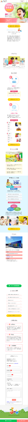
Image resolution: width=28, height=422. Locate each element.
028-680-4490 (8, 256)
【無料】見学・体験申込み (14, 26)
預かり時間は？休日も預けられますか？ (13, 297)
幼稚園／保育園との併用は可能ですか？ (13, 294)
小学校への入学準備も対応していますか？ (14, 308)
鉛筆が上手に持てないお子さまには (13, 196)
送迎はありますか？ (11, 300)
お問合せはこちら (14, 99)
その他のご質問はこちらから (14, 315)
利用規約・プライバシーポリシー (11, 403)
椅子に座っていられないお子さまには (13, 194)
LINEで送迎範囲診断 (14, 285)
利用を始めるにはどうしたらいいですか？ (14, 311)
